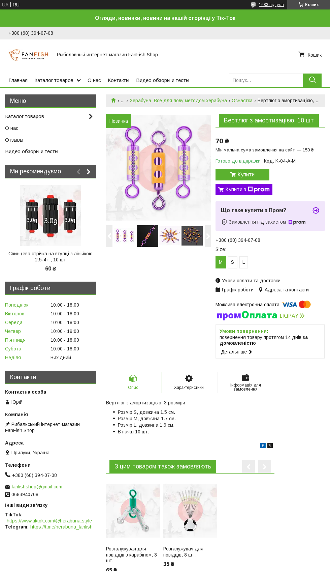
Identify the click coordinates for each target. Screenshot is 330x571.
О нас (94, 80)
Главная (18, 80)
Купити (246, 174)
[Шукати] (312, 80)
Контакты (118, 80)
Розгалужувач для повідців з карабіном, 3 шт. (131, 554)
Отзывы (14, 140)
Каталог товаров (53, 80)
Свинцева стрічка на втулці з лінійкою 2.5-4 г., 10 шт (50, 256)
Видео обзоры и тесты (162, 80)
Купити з (247, 190)
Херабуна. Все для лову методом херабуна (178, 100)
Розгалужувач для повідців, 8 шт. (183, 552)
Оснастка (242, 100)
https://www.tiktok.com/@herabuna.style (49, 520)
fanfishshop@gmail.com (37, 486)
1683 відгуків (271, 4)
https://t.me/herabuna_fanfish (61, 527)
